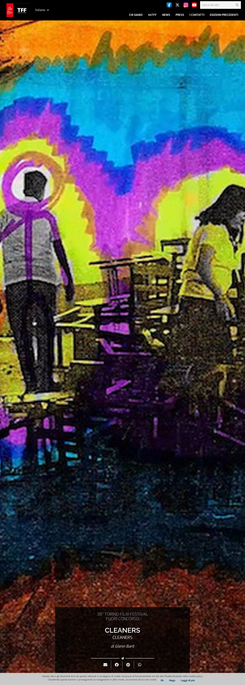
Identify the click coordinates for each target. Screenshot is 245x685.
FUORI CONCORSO (122, 619)
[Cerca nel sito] (220, 5)
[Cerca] (237, 5)
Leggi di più (188, 680)
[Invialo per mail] (105, 665)
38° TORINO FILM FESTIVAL (122, 614)
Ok (162, 680)
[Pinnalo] (128, 665)
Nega (172, 680)
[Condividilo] (116, 665)
